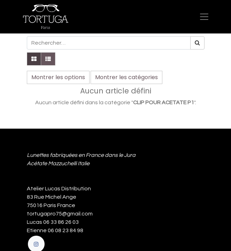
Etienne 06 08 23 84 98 (55, 230)
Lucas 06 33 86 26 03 (53, 222)
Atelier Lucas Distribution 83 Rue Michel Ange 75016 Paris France (60, 197)
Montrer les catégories (126, 77)
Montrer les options (58, 77)
